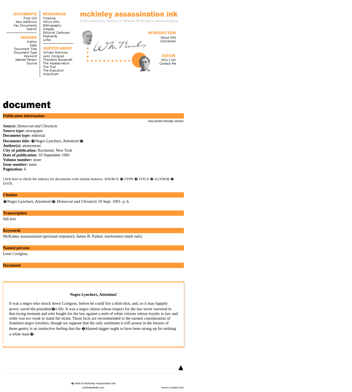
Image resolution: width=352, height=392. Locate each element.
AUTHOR (162, 179)
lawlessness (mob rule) (123, 236)
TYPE (128, 179)
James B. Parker (89, 236)
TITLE (144, 179)
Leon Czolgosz (15, 253)
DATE (7, 183)
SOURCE (111, 179)
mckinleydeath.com (93, 387)
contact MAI (177, 387)
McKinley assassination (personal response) (38, 236)
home (165, 387)
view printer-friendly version (166, 121)
